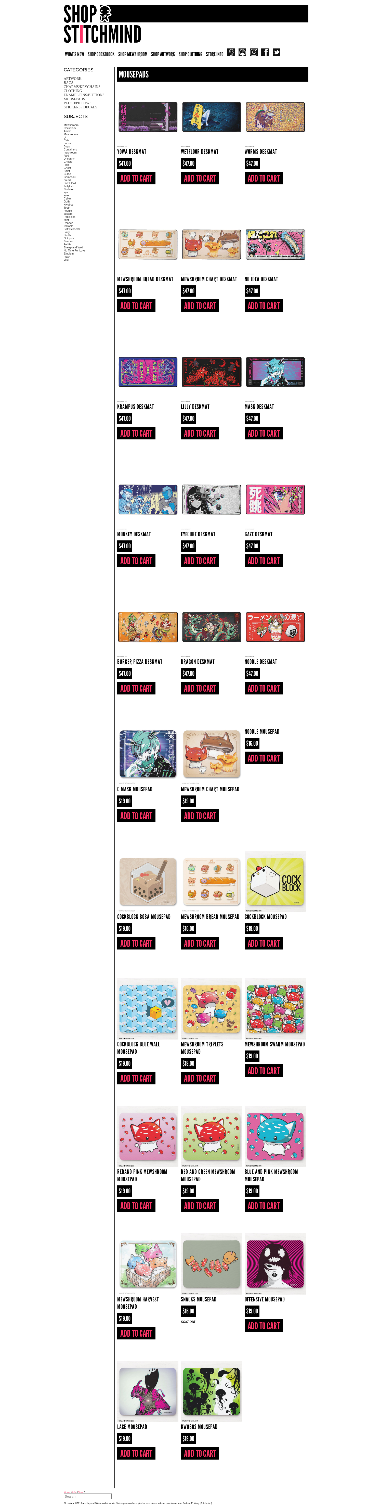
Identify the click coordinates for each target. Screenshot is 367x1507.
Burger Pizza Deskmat (140, 661)
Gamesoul (70, 177)
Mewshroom (71, 124)
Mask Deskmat (259, 406)
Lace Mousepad (132, 1426)
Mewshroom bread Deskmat (145, 279)
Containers (70, 149)
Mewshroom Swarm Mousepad (275, 1044)
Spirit (67, 170)
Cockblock (70, 128)
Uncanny (69, 158)
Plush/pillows (77, 103)
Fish (66, 164)
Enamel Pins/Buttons (84, 95)
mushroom (70, 152)
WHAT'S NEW (74, 54)
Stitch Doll (70, 183)
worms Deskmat (261, 151)
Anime (67, 131)
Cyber (67, 198)
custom (68, 213)
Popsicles (69, 216)
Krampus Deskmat (135, 406)
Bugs (67, 146)
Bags (68, 83)
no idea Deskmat (261, 279)
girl (65, 137)
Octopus (69, 238)
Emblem (69, 253)
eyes (67, 195)
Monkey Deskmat (134, 534)
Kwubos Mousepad (199, 1426)
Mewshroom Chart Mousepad (210, 789)
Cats (66, 140)
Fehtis (67, 244)
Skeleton (69, 189)
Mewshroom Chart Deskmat (209, 279)
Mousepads (74, 99)
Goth (67, 201)
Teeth (67, 207)
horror (67, 143)
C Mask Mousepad (135, 789)
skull (66, 259)
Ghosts (68, 161)
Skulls (67, 235)
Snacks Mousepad (199, 1299)
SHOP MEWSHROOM (133, 54)
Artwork (73, 79)
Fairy (67, 232)
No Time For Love (74, 250)
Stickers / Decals (80, 107)
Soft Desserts (72, 229)
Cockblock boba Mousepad (144, 916)
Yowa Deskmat (132, 151)
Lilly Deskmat (195, 406)
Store (80, 1492)
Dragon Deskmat (198, 661)
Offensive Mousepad (265, 1299)
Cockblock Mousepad (266, 916)
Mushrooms (71, 134)
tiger (66, 219)
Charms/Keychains (82, 87)
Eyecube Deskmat (198, 534)
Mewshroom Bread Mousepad (210, 916)
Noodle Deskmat (261, 661)
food (66, 155)
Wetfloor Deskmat (200, 151)
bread (67, 180)
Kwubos (68, 204)
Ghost (67, 167)
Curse (67, 173)
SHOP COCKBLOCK (101, 54)
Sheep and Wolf (73, 247)
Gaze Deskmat (259, 534)
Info (74, 1492)
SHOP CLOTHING (190, 54)
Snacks (68, 241)
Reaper (68, 222)
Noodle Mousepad (262, 731)
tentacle (68, 225)
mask (67, 256)
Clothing (73, 91)
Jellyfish (68, 186)
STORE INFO (215, 54)
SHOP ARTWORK (163, 54)
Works (67, 1492)
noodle (68, 210)
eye (66, 192)
